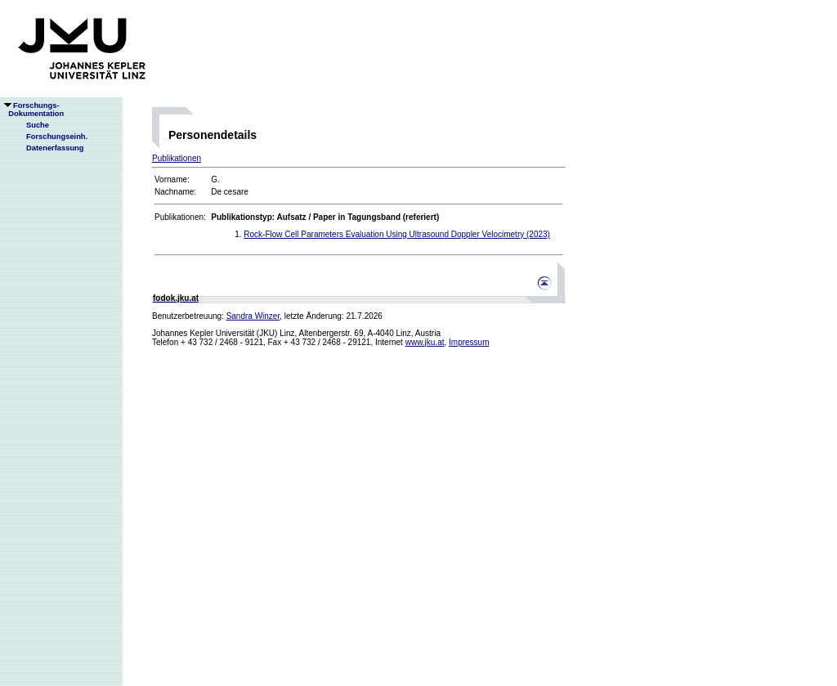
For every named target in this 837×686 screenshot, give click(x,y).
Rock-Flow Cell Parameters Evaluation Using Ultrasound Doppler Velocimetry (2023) (397, 234)
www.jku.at (425, 342)
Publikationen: (180, 217)
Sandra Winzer (253, 316)
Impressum (469, 342)
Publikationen (176, 158)
